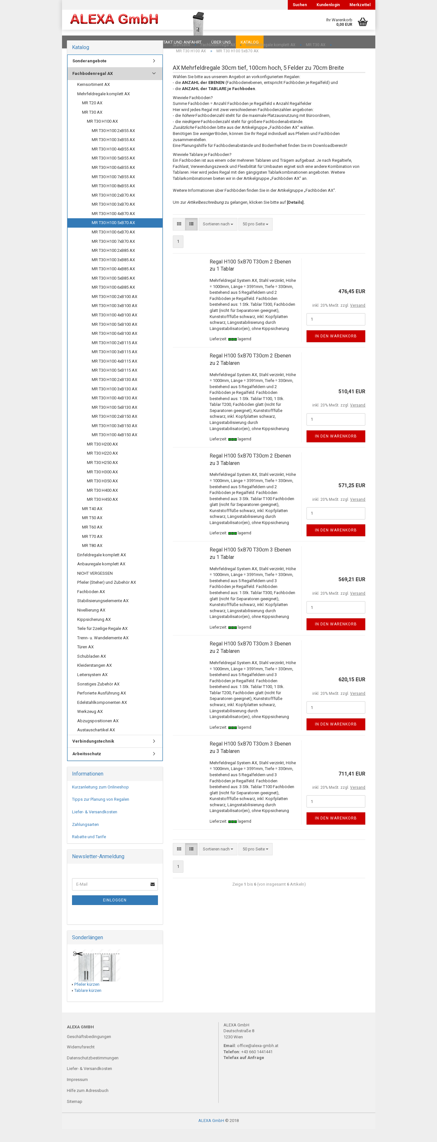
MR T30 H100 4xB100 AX (114, 327)
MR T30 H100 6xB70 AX (113, 244)
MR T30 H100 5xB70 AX (113, 235)
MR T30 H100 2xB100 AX (114, 309)
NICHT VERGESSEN (95, 586)
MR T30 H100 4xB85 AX (113, 281)
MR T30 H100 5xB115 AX (114, 383)
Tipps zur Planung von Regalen (100, 812)
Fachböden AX (91, 604)
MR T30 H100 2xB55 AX (113, 143)
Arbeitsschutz (86, 766)
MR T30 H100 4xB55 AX (113, 161)
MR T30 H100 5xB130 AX (114, 420)
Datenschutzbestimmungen (93, 1070)
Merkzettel (359, 5)
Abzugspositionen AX (98, 733)
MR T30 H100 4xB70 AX (113, 226)
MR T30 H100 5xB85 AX (113, 291)
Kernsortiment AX (93, 97)
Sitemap (74, 1114)
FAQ (107, 42)
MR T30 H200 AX (102, 457)
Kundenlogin (328, 5)
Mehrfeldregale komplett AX (103, 106)
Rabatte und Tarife (89, 849)
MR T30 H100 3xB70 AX (113, 217)
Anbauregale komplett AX (101, 576)
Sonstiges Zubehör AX (98, 696)
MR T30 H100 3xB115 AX (114, 364)
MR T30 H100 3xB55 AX (113, 152)
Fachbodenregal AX (92, 86)
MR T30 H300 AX (102, 484)
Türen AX (85, 659)
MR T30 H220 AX (102, 466)
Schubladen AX (91, 669)
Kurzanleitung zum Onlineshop (100, 799)
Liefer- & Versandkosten (94, 824)
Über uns (221, 42)
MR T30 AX (92, 125)
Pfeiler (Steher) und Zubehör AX (106, 595)
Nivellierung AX (91, 623)
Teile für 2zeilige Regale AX (102, 641)
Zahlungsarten (85, 837)
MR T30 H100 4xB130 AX (114, 410)
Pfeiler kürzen (86, 997)
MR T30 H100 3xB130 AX (114, 401)
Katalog (250, 42)
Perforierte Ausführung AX (101, 706)
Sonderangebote (89, 73)
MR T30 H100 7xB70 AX (113, 254)
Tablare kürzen (87, 1003)
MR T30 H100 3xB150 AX (114, 438)
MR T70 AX (92, 549)
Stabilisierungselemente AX (103, 613)
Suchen (300, 5)
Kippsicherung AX (94, 632)
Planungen (133, 42)
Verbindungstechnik (93, 754)
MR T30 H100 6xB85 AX (113, 300)
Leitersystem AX (92, 687)
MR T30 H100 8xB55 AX (113, 198)
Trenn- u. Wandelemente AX (103, 650)
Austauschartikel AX (96, 742)
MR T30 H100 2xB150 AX (114, 429)
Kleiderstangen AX (94, 678)
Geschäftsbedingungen (89, 1049)
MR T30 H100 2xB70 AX (113, 208)
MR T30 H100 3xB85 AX (113, 272)
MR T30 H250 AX (102, 475)
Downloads (81, 42)
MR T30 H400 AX (102, 503)
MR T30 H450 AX (102, 512)
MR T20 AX (92, 115)
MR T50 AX (92, 530)
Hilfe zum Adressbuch (88, 1103)
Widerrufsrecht (81, 1059)
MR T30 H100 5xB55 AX (113, 171)
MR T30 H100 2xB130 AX (114, 392)
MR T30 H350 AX (102, 493)
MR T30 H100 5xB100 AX (114, 337)
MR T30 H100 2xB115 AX (114, 355)
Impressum (77, 1092)
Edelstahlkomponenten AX (102, 715)
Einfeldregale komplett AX (101, 567)
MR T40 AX (92, 521)
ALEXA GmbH (211, 1133)
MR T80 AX (92, 558)
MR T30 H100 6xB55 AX (113, 180)
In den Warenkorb (336, 349)
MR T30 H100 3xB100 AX (114, 318)
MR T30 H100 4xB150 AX (114, 447)
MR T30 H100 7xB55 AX (113, 189)
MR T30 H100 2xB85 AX (113, 263)
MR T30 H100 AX (102, 134)
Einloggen (115, 913)
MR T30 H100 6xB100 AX (114, 346)
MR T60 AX (92, 540)
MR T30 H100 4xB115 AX (114, 374)
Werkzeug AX (90, 724)
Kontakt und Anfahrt (178, 42)
